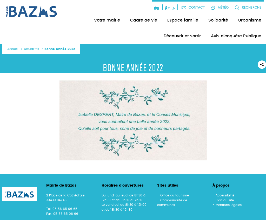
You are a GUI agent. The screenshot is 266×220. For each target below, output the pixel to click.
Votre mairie (107, 20)
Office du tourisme (174, 195)
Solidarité (218, 20)
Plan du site (225, 200)
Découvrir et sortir (182, 36)
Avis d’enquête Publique (236, 36)
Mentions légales (229, 205)
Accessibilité (225, 195)
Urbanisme (249, 20)
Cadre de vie (143, 20)
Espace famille (182, 20)
